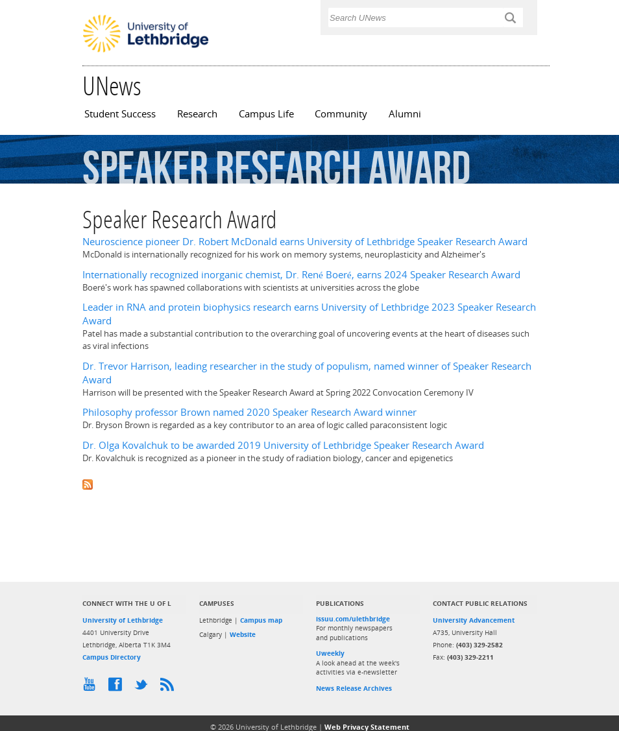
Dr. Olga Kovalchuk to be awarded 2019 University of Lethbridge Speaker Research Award (283, 445)
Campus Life (266, 114)
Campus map (261, 620)
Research (197, 114)
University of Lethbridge (122, 620)
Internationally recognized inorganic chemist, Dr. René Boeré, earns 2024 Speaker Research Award (301, 275)
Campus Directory (111, 657)
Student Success (120, 114)
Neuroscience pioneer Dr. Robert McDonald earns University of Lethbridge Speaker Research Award (305, 241)
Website (243, 634)
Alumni (405, 114)
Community (341, 114)
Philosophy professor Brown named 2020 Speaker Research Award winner (249, 412)
